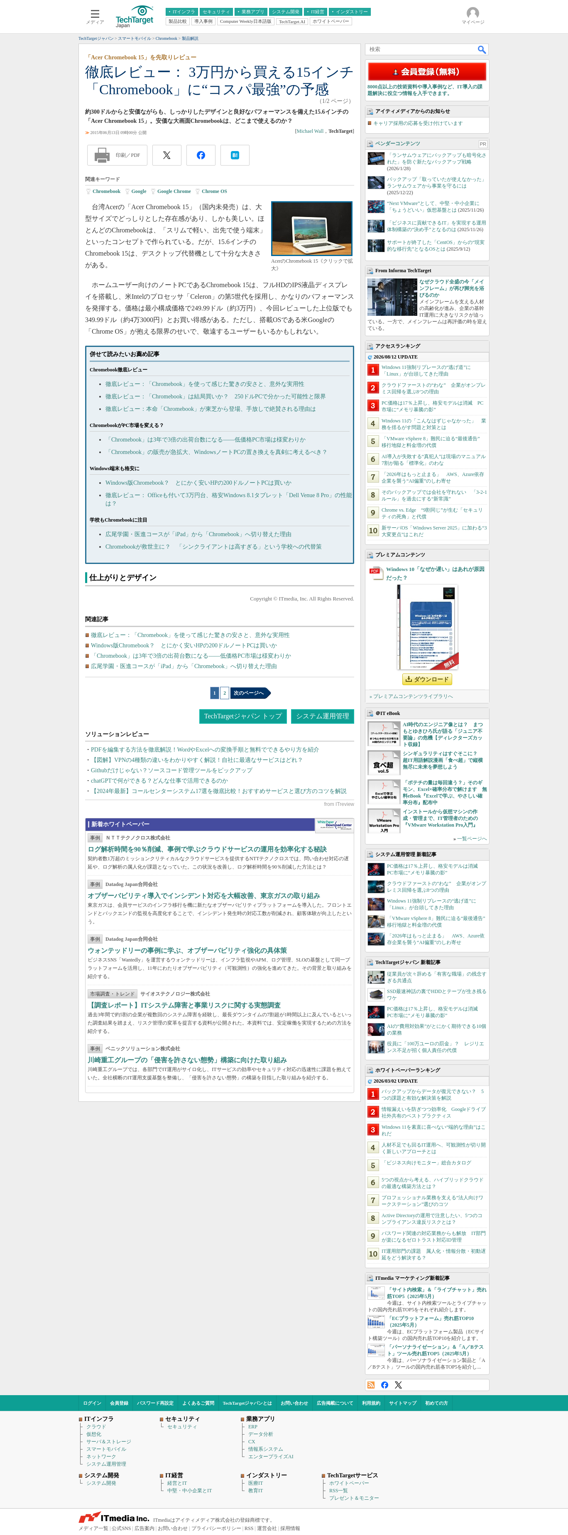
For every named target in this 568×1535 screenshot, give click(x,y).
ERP (252, 1427)
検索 (482, 49)
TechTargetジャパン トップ (243, 716)
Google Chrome (174, 191)
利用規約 (371, 1403)
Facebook (384, 1385)
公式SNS (121, 1528)
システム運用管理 (322, 716)
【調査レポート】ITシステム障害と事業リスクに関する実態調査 (184, 1005)
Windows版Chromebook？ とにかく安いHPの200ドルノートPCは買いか (198, 483)
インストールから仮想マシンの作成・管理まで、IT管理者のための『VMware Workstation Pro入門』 (440, 818)
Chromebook (106, 191)
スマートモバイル (106, 1449)
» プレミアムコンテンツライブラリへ (411, 696)
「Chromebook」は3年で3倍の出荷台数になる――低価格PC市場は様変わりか (205, 440)
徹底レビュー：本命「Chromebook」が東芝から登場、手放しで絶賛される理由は (210, 409)
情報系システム (265, 1449)
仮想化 (93, 1434)
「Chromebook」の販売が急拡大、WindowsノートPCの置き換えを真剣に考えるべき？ (216, 452)
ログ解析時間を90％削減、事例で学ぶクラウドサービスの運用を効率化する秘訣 (207, 849)
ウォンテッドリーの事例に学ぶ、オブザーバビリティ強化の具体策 (187, 950)
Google (139, 191)
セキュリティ (182, 1427)
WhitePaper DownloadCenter (334, 825)
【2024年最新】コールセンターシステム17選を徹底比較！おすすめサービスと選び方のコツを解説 (219, 791)
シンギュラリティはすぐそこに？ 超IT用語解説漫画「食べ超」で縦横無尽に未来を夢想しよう (443, 760)
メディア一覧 (93, 1528)
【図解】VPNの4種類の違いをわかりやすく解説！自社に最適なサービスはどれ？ (197, 760)
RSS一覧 (338, 1491)
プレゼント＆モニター (354, 1498)
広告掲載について (335, 1403)
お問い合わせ (294, 1403)
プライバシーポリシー (216, 1528)
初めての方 (436, 1403)
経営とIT (177, 1483)
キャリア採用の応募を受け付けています (418, 123)
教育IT (255, 1491)
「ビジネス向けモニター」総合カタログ (426, 1163)
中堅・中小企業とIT (189, 1491)
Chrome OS (214, 191)
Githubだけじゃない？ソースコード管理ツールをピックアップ (171, 770)
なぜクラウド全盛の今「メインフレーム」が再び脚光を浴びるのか (451, 288)
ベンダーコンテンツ (397, 143)
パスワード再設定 (155, 1403)
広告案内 (144, 1528)
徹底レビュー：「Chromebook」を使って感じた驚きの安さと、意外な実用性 (204, 384)
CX (251, 1442)
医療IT (255, 1483)
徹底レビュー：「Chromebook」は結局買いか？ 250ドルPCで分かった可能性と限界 (215, 396)
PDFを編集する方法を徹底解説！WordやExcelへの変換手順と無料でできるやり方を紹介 (205, 750)
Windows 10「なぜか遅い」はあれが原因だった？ (435, 573)
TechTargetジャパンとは (247, 1403)
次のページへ (249, 693)
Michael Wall (310, 131)
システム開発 (101, 1483)
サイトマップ (402, 1403)
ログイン (92, 1403)
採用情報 (290, 1528)
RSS (371, 1385)
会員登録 (119, 1403)
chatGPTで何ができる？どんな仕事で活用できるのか (159, 781)
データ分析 (260, 1434)
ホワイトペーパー (349, 1483)
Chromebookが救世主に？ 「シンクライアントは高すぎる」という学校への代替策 (213, 547)
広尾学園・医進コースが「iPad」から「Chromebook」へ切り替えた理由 (198, 534)
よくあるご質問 (198, 1403)
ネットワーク (101, 1456)
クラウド (96, 1427)
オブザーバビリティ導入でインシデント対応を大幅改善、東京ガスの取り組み (204, 895)
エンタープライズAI (271, 1456)
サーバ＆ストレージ (108, 1442)
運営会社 (267, 1528)
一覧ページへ (472, 839)
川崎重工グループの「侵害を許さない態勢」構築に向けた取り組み (187, 1060)
